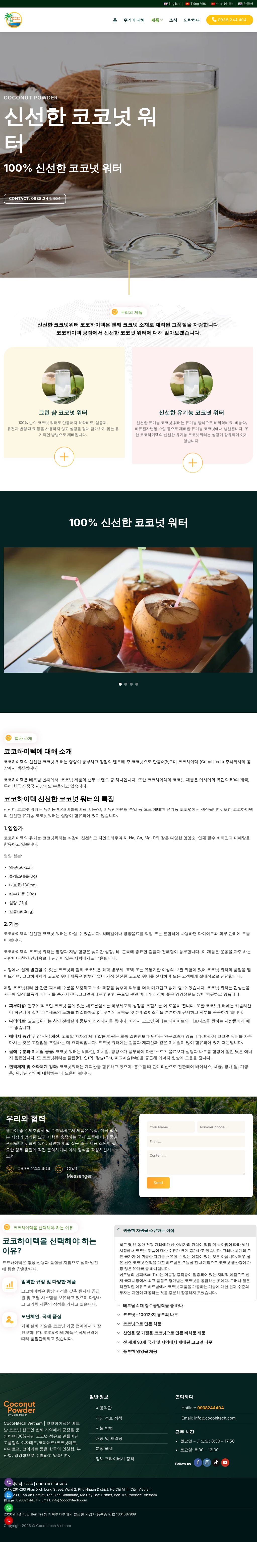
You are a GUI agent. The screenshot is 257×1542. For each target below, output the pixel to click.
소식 (173, 20)
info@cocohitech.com (214, 1417)
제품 (156, 20)
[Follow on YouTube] (225, 1462)
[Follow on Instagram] (207, 1462)
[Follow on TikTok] (216, 1462)
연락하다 (192, 20)
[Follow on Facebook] (198, 1462)
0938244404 (27, 1500)
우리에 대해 (134, 20)
